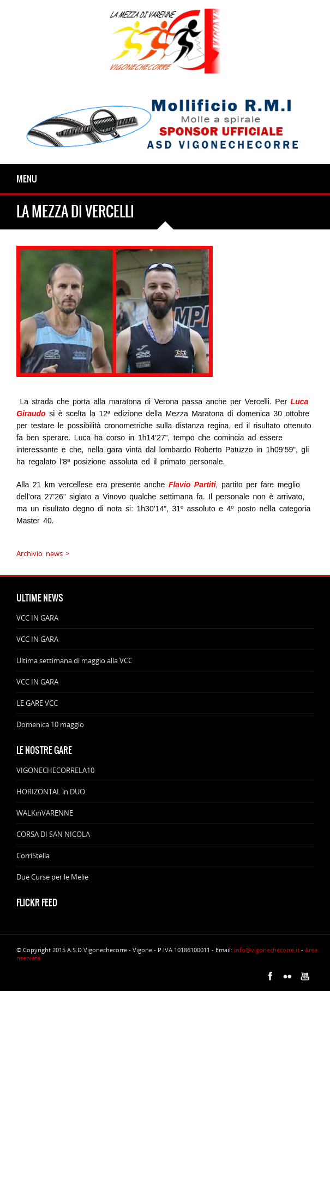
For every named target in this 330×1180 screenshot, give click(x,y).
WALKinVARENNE (44, 813)
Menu (26, 178)
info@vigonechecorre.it (266, 950)
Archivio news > (42, 553)
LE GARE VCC (37, 703)
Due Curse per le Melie (52, 877)
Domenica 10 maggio (50, 724)
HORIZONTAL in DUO (50, 791)
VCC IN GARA (37, 618)
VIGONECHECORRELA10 (55, 770)
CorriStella (33, 855)
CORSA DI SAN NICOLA (53, 834)
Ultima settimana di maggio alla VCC (74, 660)
